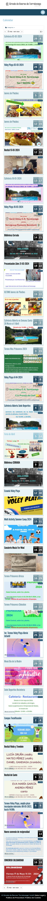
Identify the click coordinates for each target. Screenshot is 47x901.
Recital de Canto (10, 775)
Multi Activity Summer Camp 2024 (17, 519)
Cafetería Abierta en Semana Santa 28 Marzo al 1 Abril (18, 322)
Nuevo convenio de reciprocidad (17, 832)
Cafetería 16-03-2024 (12, 178)
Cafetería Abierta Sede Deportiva (17, 406)
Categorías (10, 27)
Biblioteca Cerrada (11, 235)
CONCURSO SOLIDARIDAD (14, 860)
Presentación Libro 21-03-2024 (16, 263)
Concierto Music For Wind (14, 548)
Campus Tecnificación (12, 718)
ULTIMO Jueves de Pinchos (14, 292)
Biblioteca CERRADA (12, 462)
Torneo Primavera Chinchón (15, 604)
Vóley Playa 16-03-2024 (13, 207)
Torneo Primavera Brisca (14, 576)
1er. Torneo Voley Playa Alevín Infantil (16, 634)
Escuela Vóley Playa (12, 491)
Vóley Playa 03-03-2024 (14, 65)
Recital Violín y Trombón (13, 746)
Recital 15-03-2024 (12, 150)
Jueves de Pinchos (11, 93)
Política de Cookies (33, 898)
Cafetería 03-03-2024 (13, 36)
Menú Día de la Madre (13, 661)
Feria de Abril (9, 434)
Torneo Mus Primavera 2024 (15, 349)
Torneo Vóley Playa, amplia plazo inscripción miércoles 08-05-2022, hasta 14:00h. (18, 806)
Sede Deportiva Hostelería (14, 690)
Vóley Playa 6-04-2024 (13, 377)
